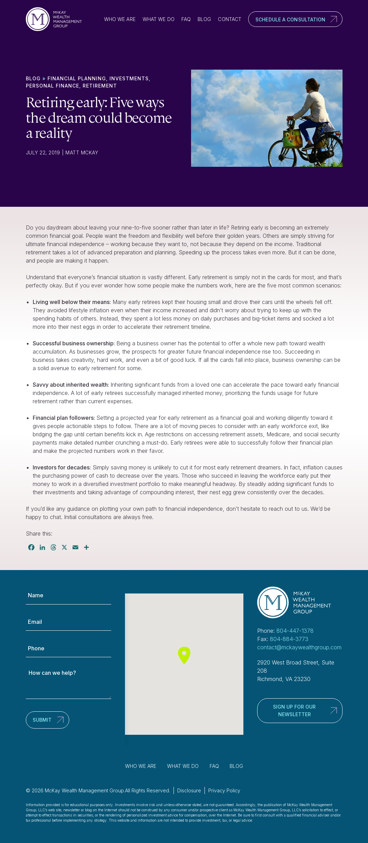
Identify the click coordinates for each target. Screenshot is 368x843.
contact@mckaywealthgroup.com (299, 647)
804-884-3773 (289, 639)
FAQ (186, 19)
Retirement (100, 86)
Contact (229, 19)
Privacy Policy (224, 790)
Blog (204, 19)
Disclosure (189, 790)
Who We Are (120, 19)
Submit (42, 720)
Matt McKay (81, 152)
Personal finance (52, 86)
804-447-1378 (295, 630)
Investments (129, 78)
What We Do (159, 19)
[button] (184, 655)
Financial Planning (77, 78)
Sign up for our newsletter (294, 710)
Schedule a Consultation (290, 19)
